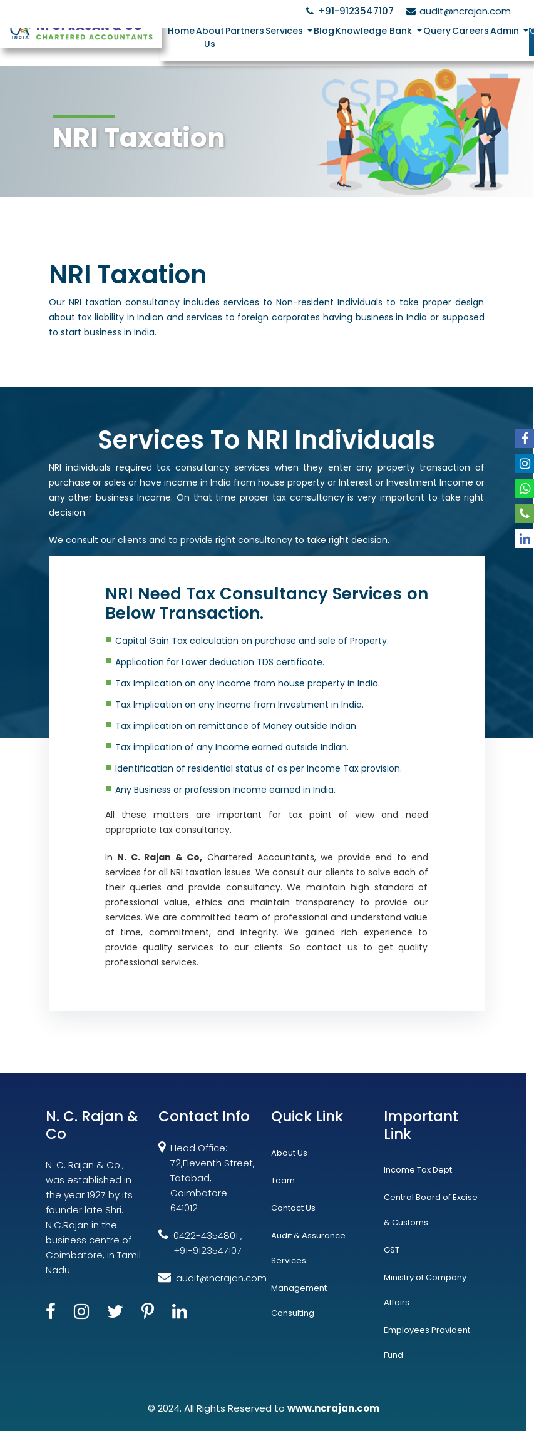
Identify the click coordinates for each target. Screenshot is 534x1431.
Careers (471, 30)
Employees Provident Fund (427, 1342)
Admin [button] (506, 30)
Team (283, 1180)
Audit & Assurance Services (308, 1248)
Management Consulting (299, 1300)
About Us (211, 37)
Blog (324, 30)
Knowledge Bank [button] (375, 30)
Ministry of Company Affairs (425, 1289)
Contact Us (293, 1208)
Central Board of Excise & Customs (431, 1209)
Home (181, 30)
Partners (245, 30)
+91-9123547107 (348, 11)
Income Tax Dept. (419, 1170)
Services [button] (286, 30)
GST (391, 1250)
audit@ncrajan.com (457, 11)
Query (437, 30)
